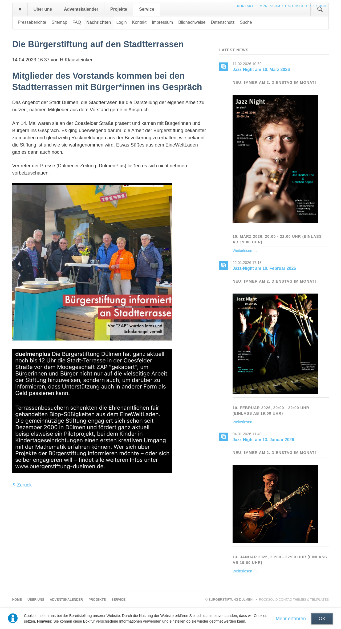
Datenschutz (298, 6)
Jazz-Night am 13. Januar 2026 (263, 439)
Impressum (269, 6)
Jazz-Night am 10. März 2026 (261, 69)
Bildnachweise (191, 22)
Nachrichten (98, 22)
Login (121, 22)
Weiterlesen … (245, 250)
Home (20, 9)
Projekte (118, 9)
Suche (322, 6)
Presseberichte (32, 22)
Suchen (319, 9)
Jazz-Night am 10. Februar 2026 (264, 268)
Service (146, 9)
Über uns (43, 9)
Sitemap (59, 22)
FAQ (76, 22)
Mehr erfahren (291, 618)
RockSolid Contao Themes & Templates (294, 600)
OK (322, 618)
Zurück (24, 485)
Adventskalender (81, 9)
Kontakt (245, 6)
